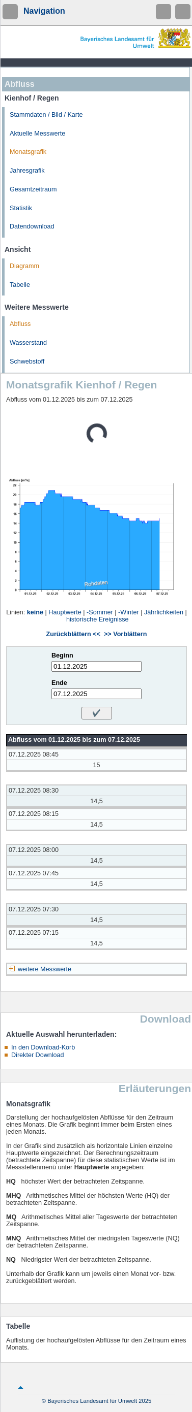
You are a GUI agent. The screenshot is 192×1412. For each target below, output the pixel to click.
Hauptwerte (64, 612)
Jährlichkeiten (163, 612)
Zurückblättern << (73, 634)
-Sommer (100, 612)
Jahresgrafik (27, 170)
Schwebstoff (27, 361)
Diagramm (24, 266)
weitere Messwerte (44, 969)
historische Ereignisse (97, 619)
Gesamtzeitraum (33, 189)
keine (35, 612)
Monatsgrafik (28, 151)
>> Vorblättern (125, 634)
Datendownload (32, 226)
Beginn (62, 655)
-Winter (128, 612)
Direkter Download (37, 1055)
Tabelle (20, 284)
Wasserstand (28, 342)
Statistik (21, 208)
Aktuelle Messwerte (37, 133)
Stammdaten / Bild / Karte (46, 114)
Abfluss (20, 323)
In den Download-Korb (43, 1047)
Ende (59, 682)
